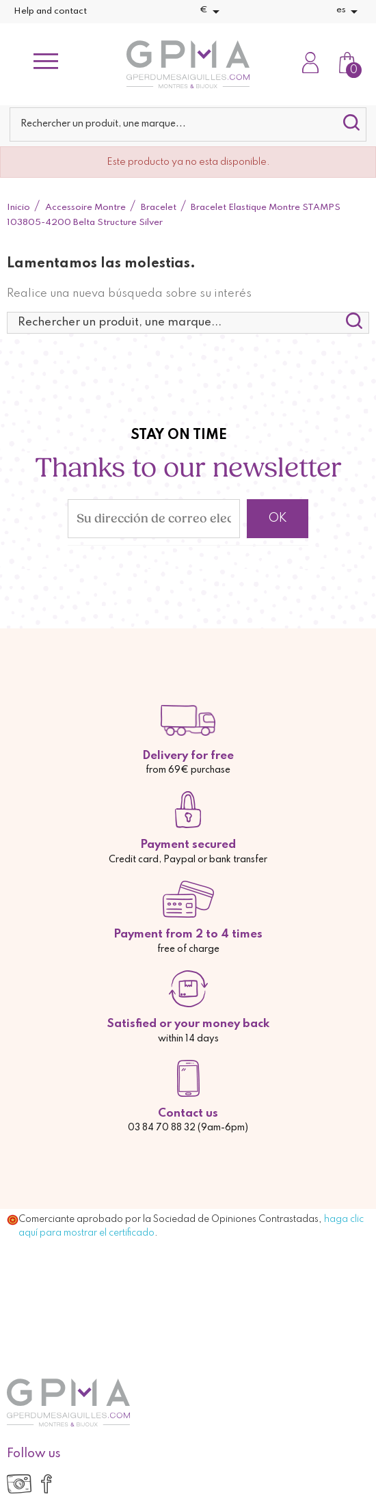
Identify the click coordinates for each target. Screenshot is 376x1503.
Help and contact (50, 11)
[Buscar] (188, 124)
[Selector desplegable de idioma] (349, 11)
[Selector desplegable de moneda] (212, 11)
